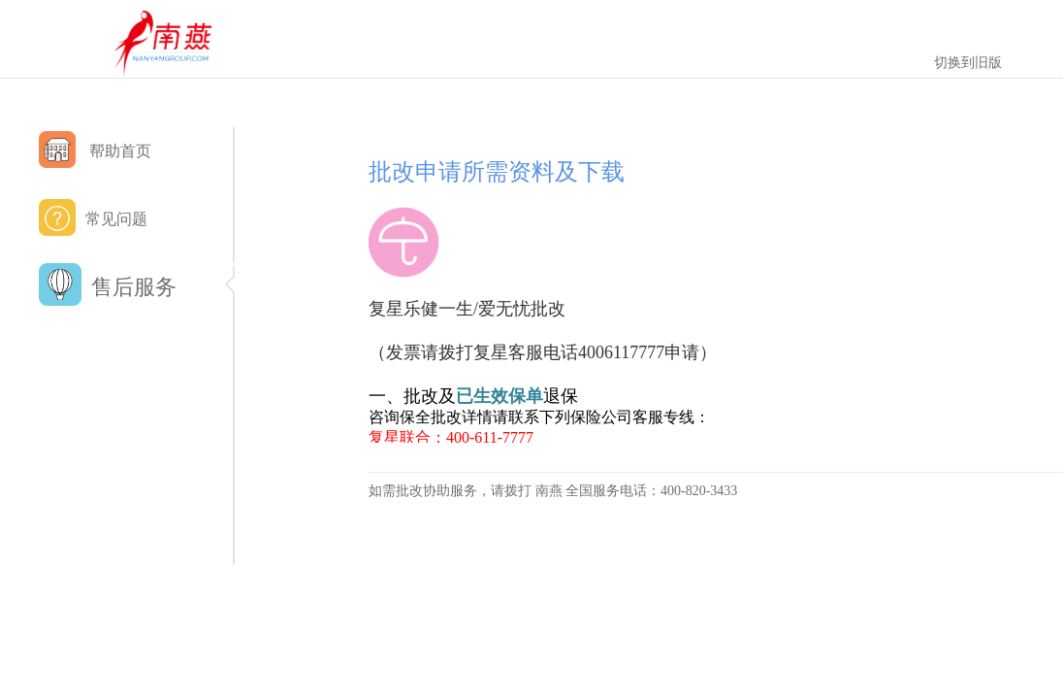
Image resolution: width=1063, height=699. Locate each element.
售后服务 (136, 287)
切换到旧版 (968, 62)
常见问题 (93, 217)
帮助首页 (95, 149)
